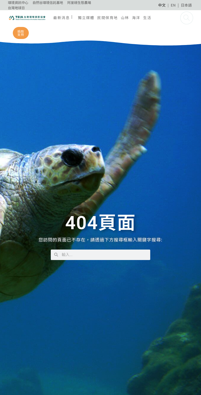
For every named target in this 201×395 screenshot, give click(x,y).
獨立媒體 (86, 17)
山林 (125, 17)
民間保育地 (107, 17)
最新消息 (61, 17)
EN (173, 5)
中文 (162, 5)
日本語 (186, 5)
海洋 (136, 17)
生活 (147, 17)
